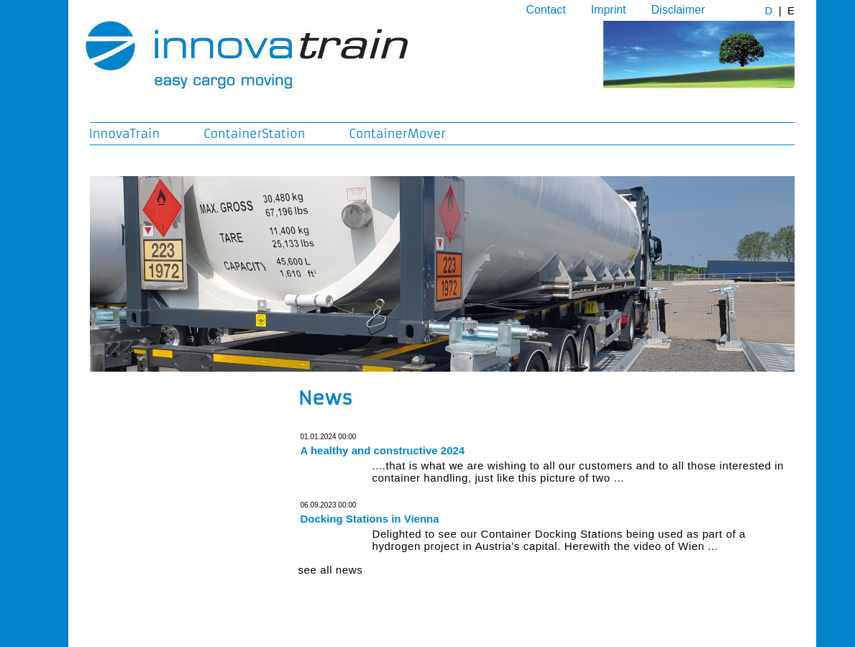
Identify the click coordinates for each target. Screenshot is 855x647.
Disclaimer (678, 10)
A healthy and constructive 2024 (383, 450)
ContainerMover (397, 134)
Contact (546, 10)
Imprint (608, 10)
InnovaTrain (124, 134)
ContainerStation (254, 134)
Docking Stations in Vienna (370, 519)
